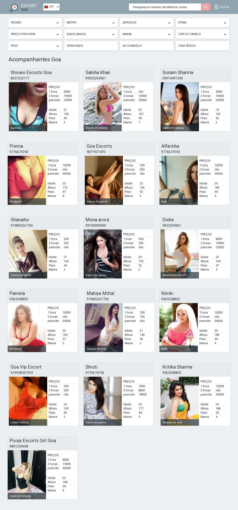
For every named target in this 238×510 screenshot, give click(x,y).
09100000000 (96, 225)
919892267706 (22, 225)
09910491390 (172, 78)
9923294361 (171, 225)
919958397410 (22, 373)
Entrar (222, 6)
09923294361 (96, 78)
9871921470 (96, 152)
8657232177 (20, 78)
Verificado (75, 45)
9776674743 (19, 152)
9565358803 (19, 299)
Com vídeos (187, 45)
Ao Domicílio (132, 45)
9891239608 (19, 446)
